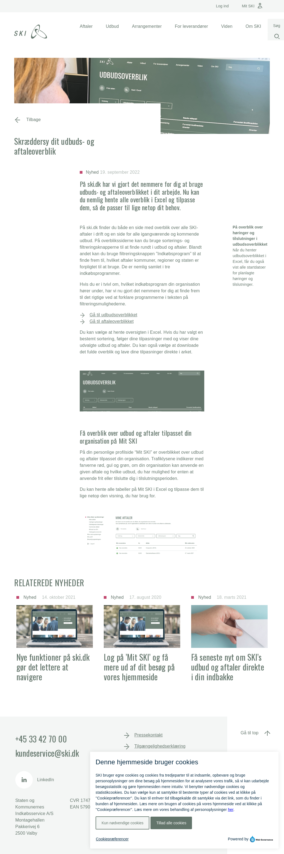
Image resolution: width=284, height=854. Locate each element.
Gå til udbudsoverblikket (113, 314)
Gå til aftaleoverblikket (112, 321)
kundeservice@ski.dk (47, 753)
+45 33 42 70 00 (41, 739)
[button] (86, 26)
